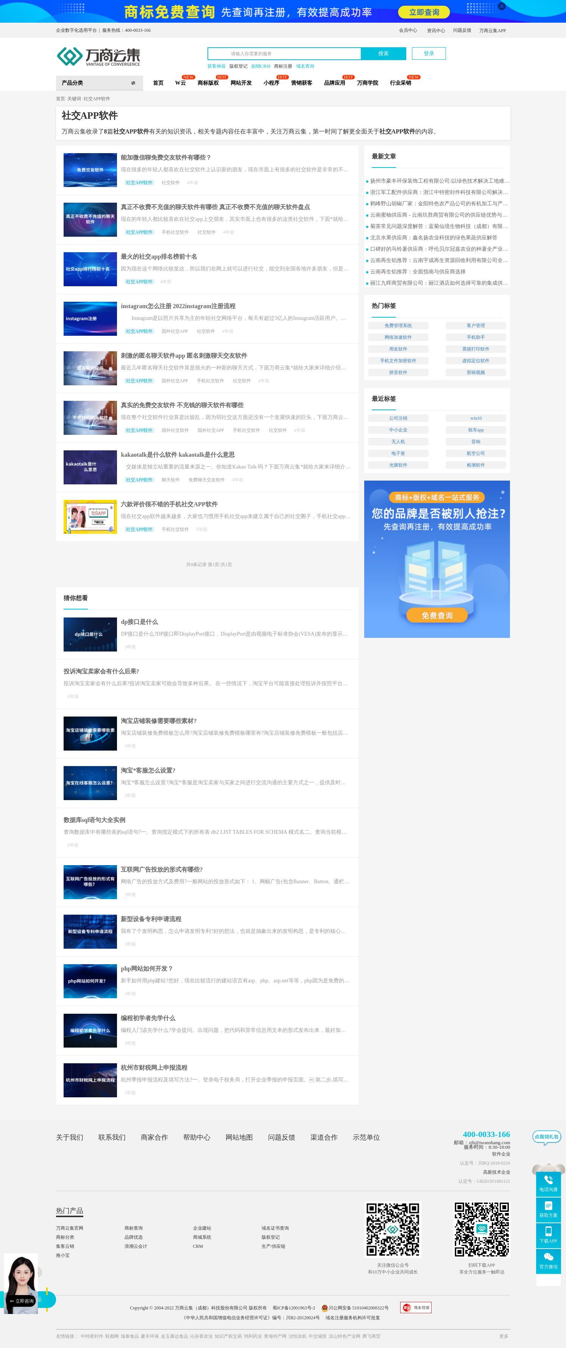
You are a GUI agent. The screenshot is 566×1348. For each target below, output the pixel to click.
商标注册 (283, 66)
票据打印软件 (476, 349)
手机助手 (476, 337)
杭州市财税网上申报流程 (154, 1067)
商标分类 (65, 1237)
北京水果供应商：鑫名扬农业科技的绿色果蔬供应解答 (433, 237)
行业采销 (400, 83)
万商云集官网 (69, 1228)
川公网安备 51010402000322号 (355, 1308)
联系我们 (112, 1137)
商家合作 (154, 1137)
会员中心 (408, 30)
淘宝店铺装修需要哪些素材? (158, 721)
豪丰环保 (150, 1336)
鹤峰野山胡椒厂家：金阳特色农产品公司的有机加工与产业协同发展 (439, 204)
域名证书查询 (275, 1228)
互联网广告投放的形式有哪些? (162, 869)
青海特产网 (275, 1336)
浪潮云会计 (136, 1246)
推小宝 (63, 1255)
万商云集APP (492, 30)
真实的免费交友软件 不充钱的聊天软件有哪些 (182, 405)
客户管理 (476, 325)
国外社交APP (175, 331)
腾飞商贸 (371, 1336)
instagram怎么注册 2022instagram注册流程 (178, 306)
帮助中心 (196, 1137)
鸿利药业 (253, 1336)
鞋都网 (112, 1336)
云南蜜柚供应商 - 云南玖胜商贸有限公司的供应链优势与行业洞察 (438, 215)
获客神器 (216, 66)
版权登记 (238, 66)
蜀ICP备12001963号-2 (294, 1308)
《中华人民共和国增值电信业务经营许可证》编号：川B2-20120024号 (250, 1317)
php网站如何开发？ (147, 968)
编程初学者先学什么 (148, 1018)
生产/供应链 (273, 1246)
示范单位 (366, 1137)
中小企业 (398, 430)
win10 (476, 418)
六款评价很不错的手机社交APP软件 (169, 504)
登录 (429, 53)
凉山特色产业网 (344, 1336)
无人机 (398, 441)
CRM (198, 1246)
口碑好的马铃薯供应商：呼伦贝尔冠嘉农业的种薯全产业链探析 (439, 249)
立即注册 (475, 50)
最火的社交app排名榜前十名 (159, 256)
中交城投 (318, 1336)
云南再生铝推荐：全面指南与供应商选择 (418, 272)
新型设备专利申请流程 (151, 919)
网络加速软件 (398, 337)
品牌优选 (134, 1237)
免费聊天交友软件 (207, 479)
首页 (158, 83)
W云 (180, 83)
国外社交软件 (175, 430)
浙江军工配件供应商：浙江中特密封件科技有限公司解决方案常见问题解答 (439, 193)
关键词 (74, 98)
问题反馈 (462, 30)
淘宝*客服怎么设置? (148, 770)
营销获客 (301, 83)
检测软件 (476, 465)
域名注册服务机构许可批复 (353, 1317)
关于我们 (69, 1137)
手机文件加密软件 (398, 360)
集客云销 (65, 1246)
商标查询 (134, 1228)
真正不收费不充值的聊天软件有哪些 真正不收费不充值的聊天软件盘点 (215, 207)
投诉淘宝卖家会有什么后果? (101, 671)
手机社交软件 (175, 232)
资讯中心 (436, 30)
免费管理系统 (398, 325)
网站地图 (239, 1137)
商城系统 (202, 1237)
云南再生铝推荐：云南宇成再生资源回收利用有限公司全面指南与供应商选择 (439, 261)
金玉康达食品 (174, 1336)
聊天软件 (171, 479)
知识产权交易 (228, 1336)
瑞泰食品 (130, 1336)
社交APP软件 (97, 98)
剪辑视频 (476, 372)
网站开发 (241, 83)
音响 (475, 441)
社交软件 (171, 182)
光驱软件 (398, 465)
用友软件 (398, 349)
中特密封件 (92, 1336)
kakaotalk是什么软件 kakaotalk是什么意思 (178, 454)
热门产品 (69, 1211)
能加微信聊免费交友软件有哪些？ (166, 157)
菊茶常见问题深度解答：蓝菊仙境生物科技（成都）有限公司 (439, 227)
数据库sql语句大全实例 (95, 820)
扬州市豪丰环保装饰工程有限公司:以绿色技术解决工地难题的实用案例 (440, 181)
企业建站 (202, 1228)
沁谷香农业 (201, 1336)
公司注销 (398, 418)
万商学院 (367, 83)
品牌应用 (334, 83)
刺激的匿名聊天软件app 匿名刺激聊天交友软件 (184, 355)
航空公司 (476, 453)
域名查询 (305, 66)
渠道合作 (324, 1137)
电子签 (398, 453)
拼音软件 (398, 372)
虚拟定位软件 (476, 360)
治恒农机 (297, 1336)
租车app (476, 430)
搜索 (383, 53)
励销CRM (261, 66)
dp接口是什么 (139, 622)
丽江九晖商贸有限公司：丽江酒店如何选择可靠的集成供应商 (439, 283)
